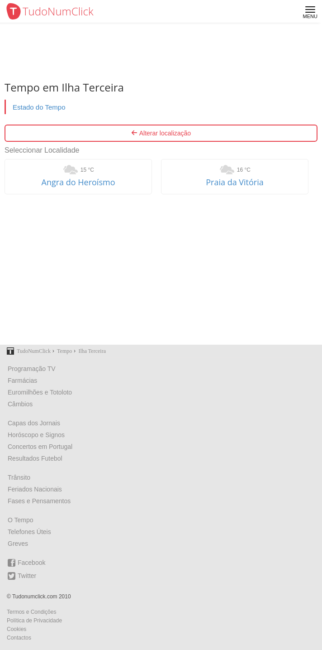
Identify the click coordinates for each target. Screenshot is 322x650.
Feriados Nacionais (35, 489)
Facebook (26, 563)
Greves (18, 543)
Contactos (19, 638)
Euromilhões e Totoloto (40, 392)
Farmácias (22, 380)
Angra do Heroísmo (78, 182)
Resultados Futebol (35, 458)
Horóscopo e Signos (36, 434)
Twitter (22, 576)
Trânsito (19, 477)
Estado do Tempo (39, 107)
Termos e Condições (31, 612)
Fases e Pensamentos (39, 501)
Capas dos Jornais (34, 423)
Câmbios (20, 404)
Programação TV (32, 368)
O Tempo (20, 520)
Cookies (16, 629)
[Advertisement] (161, 269)
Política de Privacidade (34, 620)
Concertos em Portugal (40, 446)
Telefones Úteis (29, 531)
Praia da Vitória (235, 182)
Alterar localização (161, 133)
